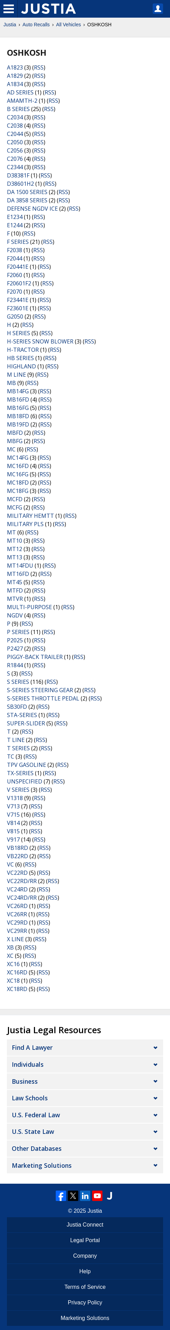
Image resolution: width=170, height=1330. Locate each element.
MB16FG (18, 408)
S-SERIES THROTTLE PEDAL (43, 698)
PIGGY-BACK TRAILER (35, 657)
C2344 (15, 167)
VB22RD (17, 856)
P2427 (15, 648)
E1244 (15, 225)
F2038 (14, 250)
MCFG (14, 507)
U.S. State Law (33, 1131)
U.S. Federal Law (36, 1115)
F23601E (17, 308)
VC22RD (17, 873)
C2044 (15, 134)
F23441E (17, 300)
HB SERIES (20, 358)
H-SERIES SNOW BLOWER (40, 341)
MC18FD (18, 482)
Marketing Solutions (42, 1165)
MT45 (14, 582)
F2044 (14, 258)
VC (10, 864)
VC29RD (17, 922)
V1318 (15, 798)
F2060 (14, 275)
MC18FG (17, 491)
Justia (9, 24)
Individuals (28, 1064)
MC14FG (17, 457)
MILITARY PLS (25, 524)
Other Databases (37, 1148)
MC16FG (17, 474)
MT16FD (18, 574)
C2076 (15, 159)
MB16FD (18, 399)
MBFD (15, 433)
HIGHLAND (21, 366)
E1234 (15, 217)
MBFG (15, 441)
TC (10, 756)
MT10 (14, 540)
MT (11, 532)
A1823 (15, 67)
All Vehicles (68, 24)
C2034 (15, 117)
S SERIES (18, 682)
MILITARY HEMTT (30, 516)
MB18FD (18, 416)
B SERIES (18, 109)
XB (10, 947)
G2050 (15, 316)
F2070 (14, 291)
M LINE (16, 374)
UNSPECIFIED (24, 781)
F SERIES (18, 242)
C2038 (15, 125)
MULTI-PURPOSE (29, 607)
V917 (13, 839)
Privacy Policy (85, 1302)
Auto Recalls (36, 24)
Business (25, 1081)
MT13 (14, 557)
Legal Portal (85, 1240)
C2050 (15, 142)
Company (85, 1256)
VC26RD (17, 906)
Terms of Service (85, 1287)
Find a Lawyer (32, 1047)
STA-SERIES (22, 715)
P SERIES (18, 632)
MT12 (14, 549)
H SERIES (18, 333)
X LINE (15, 939)
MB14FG (18, 391)
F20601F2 (19, 283)
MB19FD (18, 424)
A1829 (15, 76)
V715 (13, 814)
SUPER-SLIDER (26, 723)
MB (11, 383)
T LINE (16, 740)
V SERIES (18, 790)
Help (85, 1271)
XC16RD (17, 972)
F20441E (17, 266)
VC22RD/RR (22, 881)
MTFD (15, 590)
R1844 (15, 665)
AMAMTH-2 (22, 100)
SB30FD (17, 706)
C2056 (15, 150)
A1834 (15, 84)
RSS (39, 67)
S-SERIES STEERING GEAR (40, 690)
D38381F (18, 175)
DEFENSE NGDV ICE (32, 208)
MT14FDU (20, 565)
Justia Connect (85, 1225)
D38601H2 (20, 183)
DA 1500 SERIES (27, 192)
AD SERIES (20, 92)
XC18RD (17, 989)
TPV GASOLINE (26, 765)
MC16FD (18, 466)
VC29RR (17, 931)
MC (11, 449)
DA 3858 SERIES (27, 200)
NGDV (15, 615)
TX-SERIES (20, 773)
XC (10, 956)
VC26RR (17, 914)
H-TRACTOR (23, 350)
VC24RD (17, 889)
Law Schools (30, 1098)
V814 (13, 823)
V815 (13, 831)
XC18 (13, 980)
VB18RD (17, 848)
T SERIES (18, 748)
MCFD (15, 499)
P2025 (15, 640)
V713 (13, 806)
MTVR (15, 599)
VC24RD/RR (22, 897)
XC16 (13, 964)
